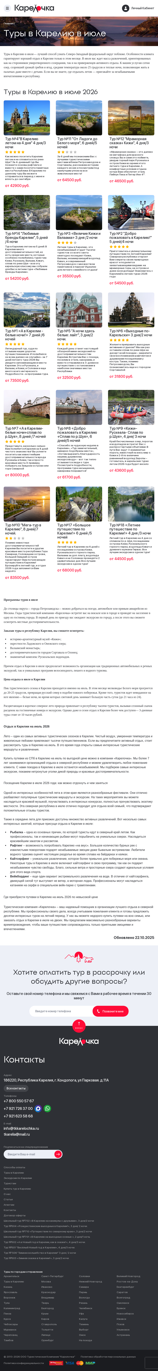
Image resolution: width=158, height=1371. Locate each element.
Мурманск (10, 1329)
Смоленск (123, 1303)
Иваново (46, 1287)
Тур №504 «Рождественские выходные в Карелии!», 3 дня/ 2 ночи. (45, 1226)
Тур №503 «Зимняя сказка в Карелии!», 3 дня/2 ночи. (36, 1258)
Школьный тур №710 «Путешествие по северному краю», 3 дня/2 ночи (48, 1231)
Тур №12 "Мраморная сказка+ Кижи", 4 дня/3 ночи (129, 143)
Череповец (11, 1335)
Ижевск (121, 1319)
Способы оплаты (14, 1167)
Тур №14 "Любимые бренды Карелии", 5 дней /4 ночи (26, 238)
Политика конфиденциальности (24, 1363)
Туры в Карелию (14, 1172)
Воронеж (9, 1297)
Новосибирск (125, 1313)
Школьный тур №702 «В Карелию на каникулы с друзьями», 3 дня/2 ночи (49, 1220)
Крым (44, 1313)
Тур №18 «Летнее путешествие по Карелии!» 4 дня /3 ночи (130, 529)
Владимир (47, 1297)
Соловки (84, 1276)
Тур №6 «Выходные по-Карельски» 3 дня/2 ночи (130, 333)
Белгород (47, 1308)
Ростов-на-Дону (127, 1281)
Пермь (83, 1292)
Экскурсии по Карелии (18, 1178)
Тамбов (8, 1340)
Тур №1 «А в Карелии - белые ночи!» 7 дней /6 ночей (25, 335)
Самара (84, 1287)
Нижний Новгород (90, 1281)
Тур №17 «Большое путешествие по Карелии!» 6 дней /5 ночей (74, 531)
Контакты (10, 1210)
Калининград (12, 1308)
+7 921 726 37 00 (18, 1109)
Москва (46, 1281)
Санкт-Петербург (52, 1276)
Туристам (10, 1183)
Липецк (45, 1335)
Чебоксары (11, 1324)
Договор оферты (15, 1215)
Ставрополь (49, 1324)
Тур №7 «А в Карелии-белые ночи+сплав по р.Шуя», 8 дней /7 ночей (25, 432)
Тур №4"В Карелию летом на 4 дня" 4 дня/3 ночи (25, 143)
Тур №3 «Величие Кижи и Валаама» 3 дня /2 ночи (78, 236)
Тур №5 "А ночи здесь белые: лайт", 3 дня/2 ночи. (76, 335)
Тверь (45, 1303)
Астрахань (123, 1335)
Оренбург (47, 1340)
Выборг (84, 1329)
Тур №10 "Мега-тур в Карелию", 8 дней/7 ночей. (23, 529)
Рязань (83, 1303)
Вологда (84, 1297)
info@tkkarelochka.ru (21, 1128)
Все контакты (16, 1088)
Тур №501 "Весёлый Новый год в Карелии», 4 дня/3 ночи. (39, 1247)
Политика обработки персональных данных (108, 1356)
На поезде (85, 1340)
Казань (8, 1287)
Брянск (121, 1308)
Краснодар (48, 1292)
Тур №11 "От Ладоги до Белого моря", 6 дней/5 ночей (77, 143)
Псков (120, 1324)
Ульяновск (123, 1329)
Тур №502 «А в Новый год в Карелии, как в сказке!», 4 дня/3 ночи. (44, 1242)
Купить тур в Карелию (17, 1188)
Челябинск (85, 1308)
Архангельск (11, 1276)
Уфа (81, 1313)
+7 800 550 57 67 (19, 1101)
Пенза (7, 1313)
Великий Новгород (128, 1276)
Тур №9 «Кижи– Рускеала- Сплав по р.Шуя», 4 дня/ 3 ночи (127, 432)
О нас (7, 1194)
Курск (7, 1319)
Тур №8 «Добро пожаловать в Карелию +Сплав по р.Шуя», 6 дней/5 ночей (77, 434)
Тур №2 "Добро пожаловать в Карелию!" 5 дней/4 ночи (130, 238)
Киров (45, 1319)
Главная (8, 23)
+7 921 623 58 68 (18, 1116)
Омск (82, 1335)
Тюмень (84, 1324)
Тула (7, 1303)
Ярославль (10, 1292)
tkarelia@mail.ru (17, 1134)
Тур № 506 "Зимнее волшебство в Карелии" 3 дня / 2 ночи (40, 1252)
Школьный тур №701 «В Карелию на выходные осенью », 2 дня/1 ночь (47, 1236)
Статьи (8, 1199)
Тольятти (47, 1329)
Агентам (9, 1204)
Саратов (122, 1292)
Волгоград (123, 1297)
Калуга (83, 1319)
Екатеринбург (125, 1287)
